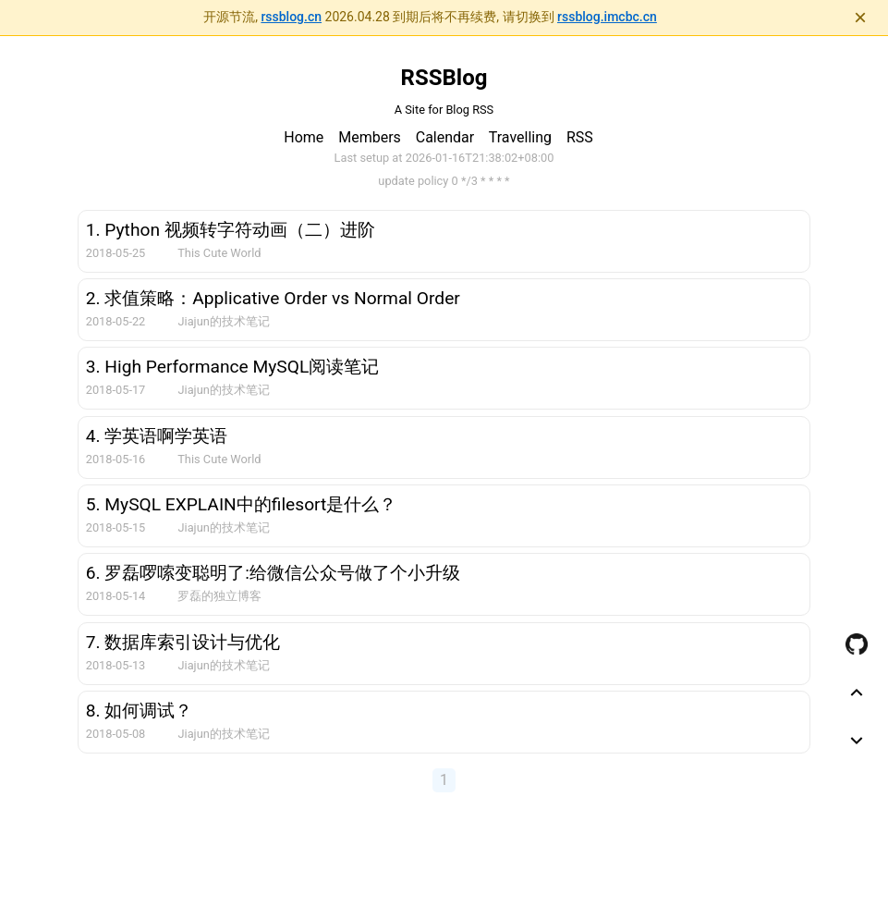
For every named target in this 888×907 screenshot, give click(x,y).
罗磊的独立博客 (219, 596)
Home (303, 137)
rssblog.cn (291, 16)
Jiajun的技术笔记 (223, 321)
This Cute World (219, 253)
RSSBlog (444, 78)
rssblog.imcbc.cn (607, 16)
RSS (579, 137)
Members (369, 137)
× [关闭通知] (860, 17)
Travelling (520, 137)
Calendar (445, 137)
